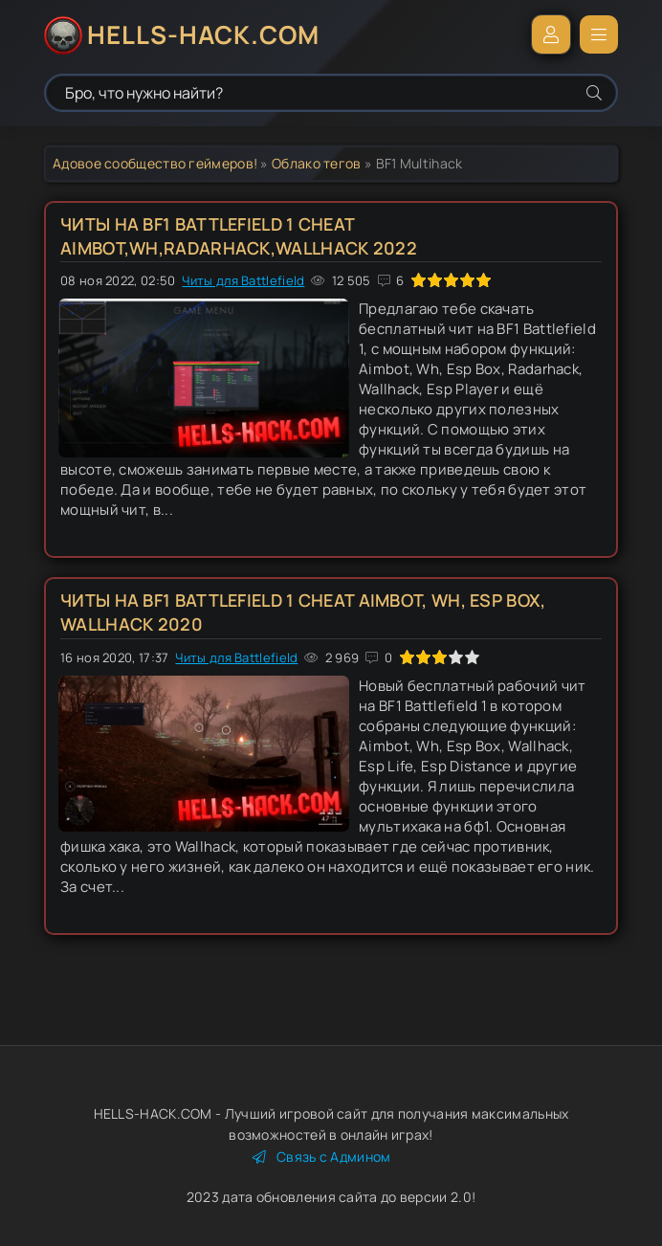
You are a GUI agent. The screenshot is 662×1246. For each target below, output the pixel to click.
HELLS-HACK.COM (203, 34)
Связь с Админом (322, 1156)
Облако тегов (317, 163)
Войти (551, 34)
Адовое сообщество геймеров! (155, 163)
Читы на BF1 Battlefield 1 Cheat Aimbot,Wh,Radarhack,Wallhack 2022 (238, 235)
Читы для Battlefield (243, 280)
